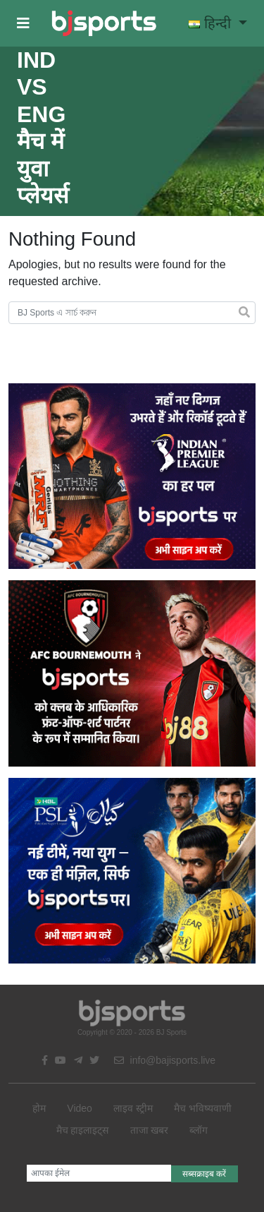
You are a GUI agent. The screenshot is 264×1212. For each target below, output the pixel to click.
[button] (23, 23)
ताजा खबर (149, 1130)
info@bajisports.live (165, 1060)
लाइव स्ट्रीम (133, 1108)
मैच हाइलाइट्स (82, 1130)
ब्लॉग (198, 1130)
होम (39, 1108)
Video (79, 1108)
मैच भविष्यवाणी (203, 1108)
